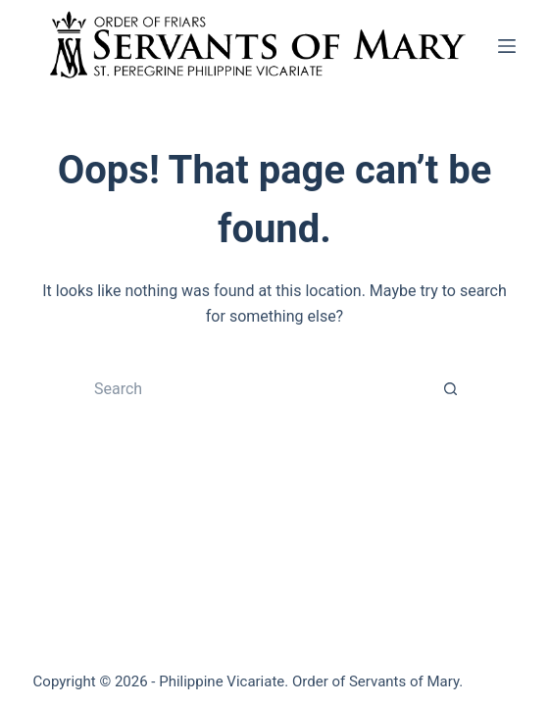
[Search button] (451, 389)
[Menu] (507, 46)
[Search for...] (254, 389)
